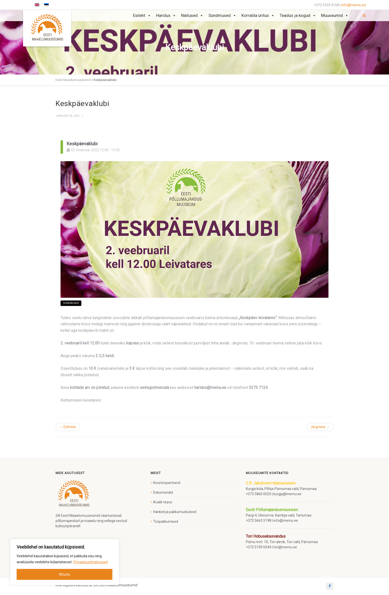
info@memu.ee (353, 5)
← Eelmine (67, 427)
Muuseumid (335, 15)
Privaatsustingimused (90, 562)
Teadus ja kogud (298, 15)
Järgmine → (320, 427)
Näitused (192, 15)
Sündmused (222, 15)
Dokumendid (163, 492)
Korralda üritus (258, 15)
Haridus (166, 15)
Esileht (142, 15)
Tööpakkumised (165, 521)
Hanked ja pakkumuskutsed (174, 512)
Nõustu (64, 574)
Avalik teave (162, 502)
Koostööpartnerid (166, 483)
